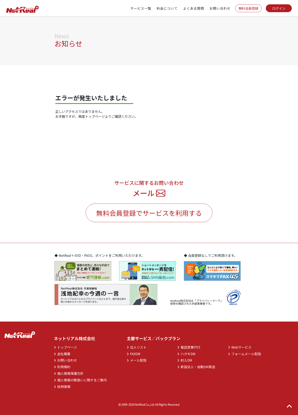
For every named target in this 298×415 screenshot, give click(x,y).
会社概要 (62, 353)
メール (149, 192)
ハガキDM (186, 353)
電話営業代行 (188, 347)
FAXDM (133, 353)
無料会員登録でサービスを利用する (149, 213)
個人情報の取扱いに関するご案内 (80, 379)
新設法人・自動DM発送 (196, 366)
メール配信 (137, 360)
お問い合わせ (65, 360)
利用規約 (62, 366)
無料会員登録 (248, 8)
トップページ (65, 347)
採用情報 (62, 386)
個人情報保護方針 (69, 373)
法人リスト (137, 347)
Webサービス (239, 347)
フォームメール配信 (244, 353)
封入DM (184, 360)
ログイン (278, 8)
